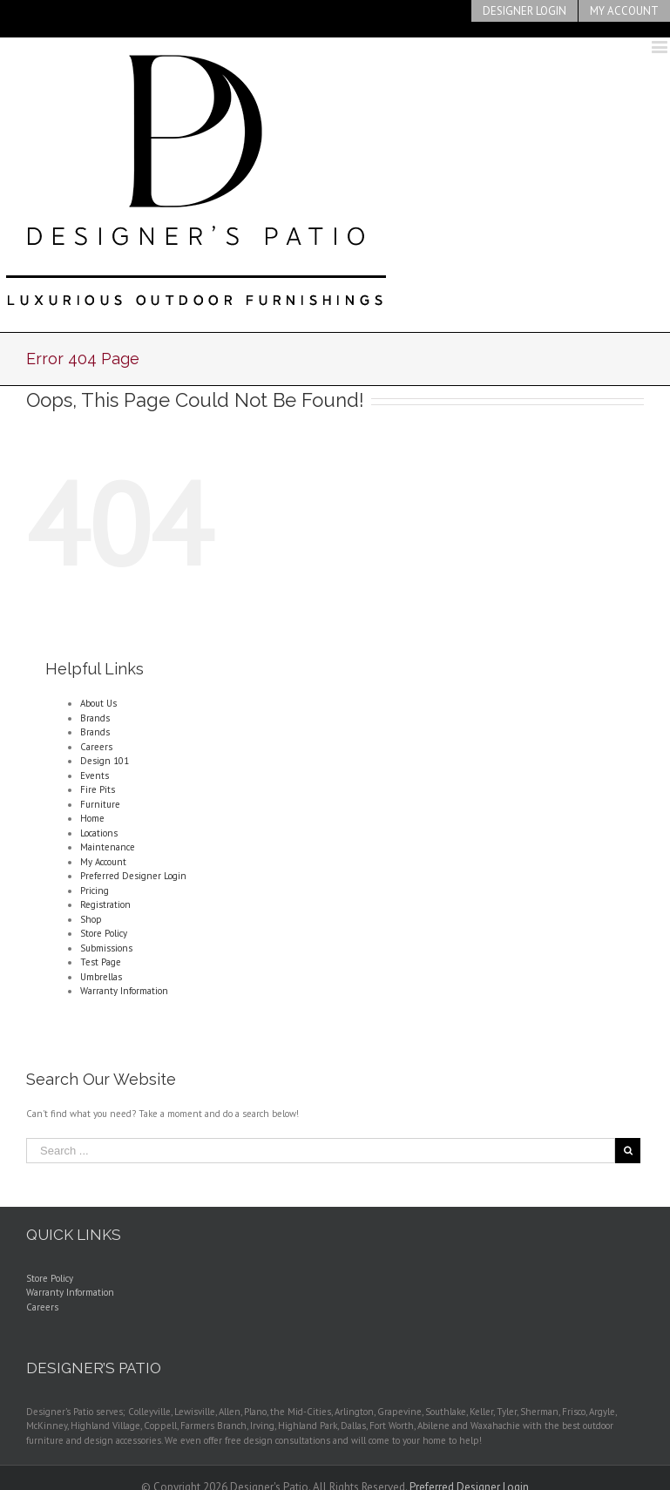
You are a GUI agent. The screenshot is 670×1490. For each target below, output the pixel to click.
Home (92, 818)
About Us (98, 703)
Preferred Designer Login (133, 876)
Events (94, 775)
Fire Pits (97, 789)
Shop (91, 919)
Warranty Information (124, 991)
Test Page (100, 962)
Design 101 (104, 761)
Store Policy (103, 933)
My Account (103, 862)
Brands (95, 718)
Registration (105, 904)
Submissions (106, 948)
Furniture (100, 804)
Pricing (94, 890)
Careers (96, 747)
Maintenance (107, 847)
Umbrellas (101, 977)
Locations (99, 833)
